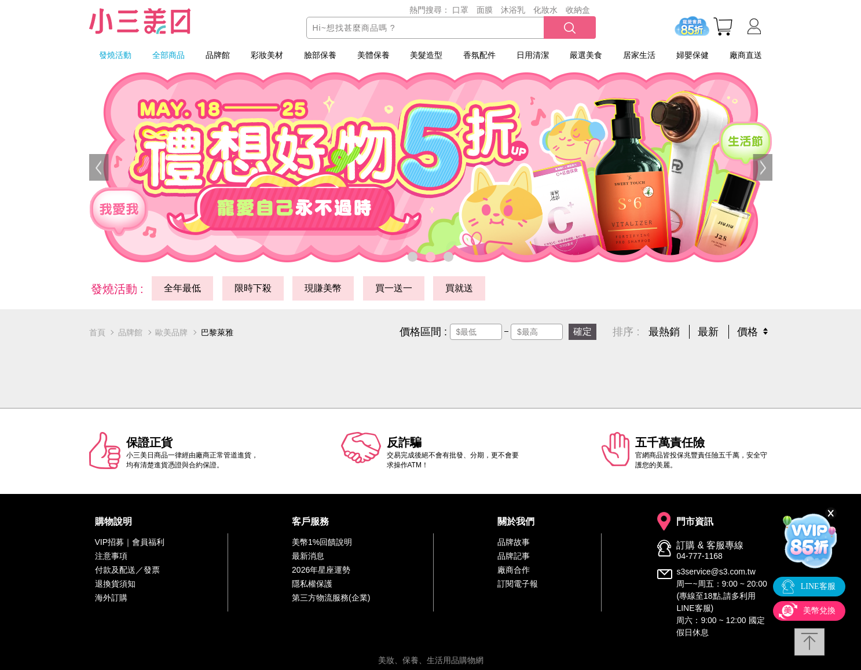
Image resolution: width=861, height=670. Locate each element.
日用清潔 (532, 55)
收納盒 (578, 10)
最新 (708, 332)
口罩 (460, 10)
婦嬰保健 (692, 55)
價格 (747, 332)
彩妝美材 (267, 55)
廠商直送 (746, 55)
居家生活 (639, 55)
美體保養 (373, 55)
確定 (582, 331)
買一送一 (393, 288)
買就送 (459, 288)
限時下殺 (253, 288)
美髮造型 (426, 55)
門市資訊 (694, 521)
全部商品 (168, 55)
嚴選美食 (586, 55)
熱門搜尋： (429, 10)
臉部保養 (320, 55)
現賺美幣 (323, 288)
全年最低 (182, 288)
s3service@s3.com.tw (715, 571)
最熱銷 (664, 332)
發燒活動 (115, 55)
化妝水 (545, 10)
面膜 (485, 10)
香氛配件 (479, 55)
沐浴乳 (513, 10)
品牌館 (218, 55)
